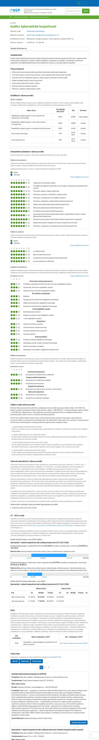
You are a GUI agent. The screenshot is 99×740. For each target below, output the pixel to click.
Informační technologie (20, 17)
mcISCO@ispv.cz (16, 528)
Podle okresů (36, 661)
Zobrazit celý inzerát (79, 722)
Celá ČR (14, 661)
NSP (10, 17)
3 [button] (48, 667)
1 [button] (41, 667)
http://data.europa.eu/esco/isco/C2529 (74, 643)
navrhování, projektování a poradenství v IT (43, 35)
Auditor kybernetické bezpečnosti (39, 17)
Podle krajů (25, 661)
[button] (38, 667)
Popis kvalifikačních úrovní (79, 177)
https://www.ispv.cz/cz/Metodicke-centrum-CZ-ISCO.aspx (52, 525)
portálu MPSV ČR (55, 657)
